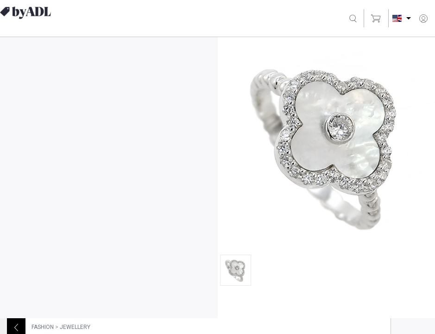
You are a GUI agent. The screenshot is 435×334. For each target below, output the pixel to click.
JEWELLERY (75, 327)
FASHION (43, 327)
